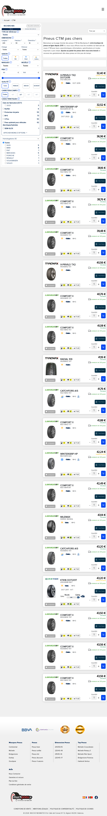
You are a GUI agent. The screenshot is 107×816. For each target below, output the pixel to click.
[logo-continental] (80, 730)
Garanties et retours (16, 777)
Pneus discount (37, 758)
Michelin (12, 751)
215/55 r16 (58, 754)
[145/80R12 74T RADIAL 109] (103, 378)
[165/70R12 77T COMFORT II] (103, 442)
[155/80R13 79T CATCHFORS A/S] (103, 568)
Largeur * (5, 40)
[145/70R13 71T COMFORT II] (103, 221)
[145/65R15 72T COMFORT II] (103, 315)
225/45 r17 (59, 758)
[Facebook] (94, 797)
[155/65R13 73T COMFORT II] (103, 158)
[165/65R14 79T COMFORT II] (103, 634)
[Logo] (21, 797)
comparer (51, 96)
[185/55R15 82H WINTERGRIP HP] (103, 473)
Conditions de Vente (22, 809)
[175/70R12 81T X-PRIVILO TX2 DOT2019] (103, 94)
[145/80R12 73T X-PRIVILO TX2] (103, 284)
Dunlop (11, 758)
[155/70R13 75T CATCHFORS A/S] (103, 410)
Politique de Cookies (84, 809)
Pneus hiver (36, 747)
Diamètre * (32, 40)
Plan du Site (13, 781)
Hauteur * (18, 40)
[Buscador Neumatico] (8, 43)
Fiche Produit (100, 86)
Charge (4, 47)
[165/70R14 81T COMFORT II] (103, 505)
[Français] (87, 797)
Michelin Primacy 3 (84, 751)
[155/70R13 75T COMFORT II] (103, 347)
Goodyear (12, 761)
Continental (13, 747)
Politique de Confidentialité (62, 809)
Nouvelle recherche (33, 26)
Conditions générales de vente (20, 785)
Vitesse (24, 47)
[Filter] (97, 31)
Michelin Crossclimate (85, 747)
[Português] (91, 797)
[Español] (83, 797)
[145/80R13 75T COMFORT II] (103, 252)
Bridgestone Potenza (85, 758)
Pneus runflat (36, 751)
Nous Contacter (14, 774)
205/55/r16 (59, 747)
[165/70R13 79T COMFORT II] (103, 697)
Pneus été (35, 754)
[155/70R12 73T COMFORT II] (103, 189)
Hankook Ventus (84, 761)
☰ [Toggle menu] (102, 9)
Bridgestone (13, 754)
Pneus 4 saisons (37, 761)
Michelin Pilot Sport (85, 754)
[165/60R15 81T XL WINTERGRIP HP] (103, 126)
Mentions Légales (40, 809)
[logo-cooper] (65, 730)
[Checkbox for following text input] (46, 96)
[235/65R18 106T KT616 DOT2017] (103, 599)
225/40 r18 (59, 751)
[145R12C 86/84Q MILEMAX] (103, 536)
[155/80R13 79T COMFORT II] (103, 666)
